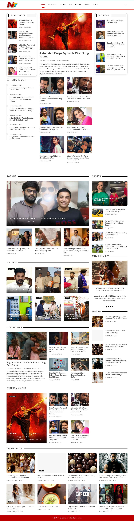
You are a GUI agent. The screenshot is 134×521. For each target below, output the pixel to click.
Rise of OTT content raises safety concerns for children (58, 375)
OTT (70, 5)
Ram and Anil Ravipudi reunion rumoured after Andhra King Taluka (26, 34)
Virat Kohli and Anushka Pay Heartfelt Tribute (116, 234)
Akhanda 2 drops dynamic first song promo (26, 22)
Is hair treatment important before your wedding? (116, 374)
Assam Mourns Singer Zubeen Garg (115, 21)
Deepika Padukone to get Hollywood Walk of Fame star (116, 45)
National (10, 298)
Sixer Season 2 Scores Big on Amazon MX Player (57, 349)
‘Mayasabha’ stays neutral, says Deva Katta (78, 375)
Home (43, 5)
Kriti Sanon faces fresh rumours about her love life (27, 69)
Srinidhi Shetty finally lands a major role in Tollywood (27, 58)
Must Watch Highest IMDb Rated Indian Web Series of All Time (111, 507)
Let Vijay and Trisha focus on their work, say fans (46, 250)
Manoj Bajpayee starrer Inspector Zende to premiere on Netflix (79, 349)
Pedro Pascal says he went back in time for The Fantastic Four (115, 33)
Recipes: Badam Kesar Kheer (48, 506)
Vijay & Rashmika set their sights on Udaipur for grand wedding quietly (78, 158)
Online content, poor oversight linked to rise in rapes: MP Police (116, 68)
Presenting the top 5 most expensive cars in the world (116, 318)
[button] (106, 306)
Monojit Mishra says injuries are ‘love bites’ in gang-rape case (116, 56)
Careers (72, 501)
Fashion (41, 470)
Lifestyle (72, 470)
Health (95, 5)
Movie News (52, 5)
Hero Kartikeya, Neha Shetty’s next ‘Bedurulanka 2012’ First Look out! (115, 361)
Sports (87, 5)
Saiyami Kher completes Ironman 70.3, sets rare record (114, 223)
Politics (63, 5)
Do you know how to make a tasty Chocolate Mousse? (116, 346)
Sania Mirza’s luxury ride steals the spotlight (115, 210)
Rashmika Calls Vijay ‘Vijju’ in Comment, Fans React (18, 250)
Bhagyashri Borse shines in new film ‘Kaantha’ (50, 157)
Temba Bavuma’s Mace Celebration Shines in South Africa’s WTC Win (116, 246)
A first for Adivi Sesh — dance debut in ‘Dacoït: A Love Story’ (27, 47)
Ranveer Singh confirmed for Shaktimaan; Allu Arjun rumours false (76, 251)
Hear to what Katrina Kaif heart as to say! (115, 332)
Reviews (78, 5)
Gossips (10, 244)
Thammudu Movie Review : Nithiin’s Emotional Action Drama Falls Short (110, 289)
